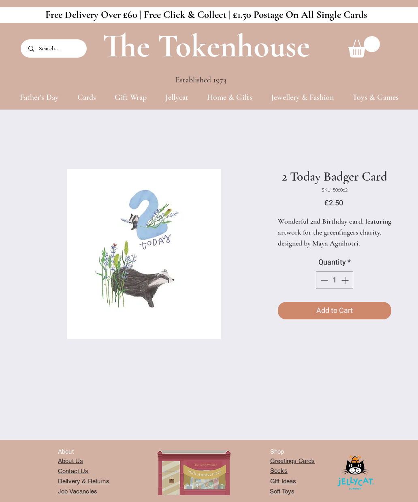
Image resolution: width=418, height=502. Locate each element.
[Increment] (345, 280)
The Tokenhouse (206, 46)
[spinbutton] (334, 280)
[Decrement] (323, 280)
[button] (364, 47)
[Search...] (54, 48)
